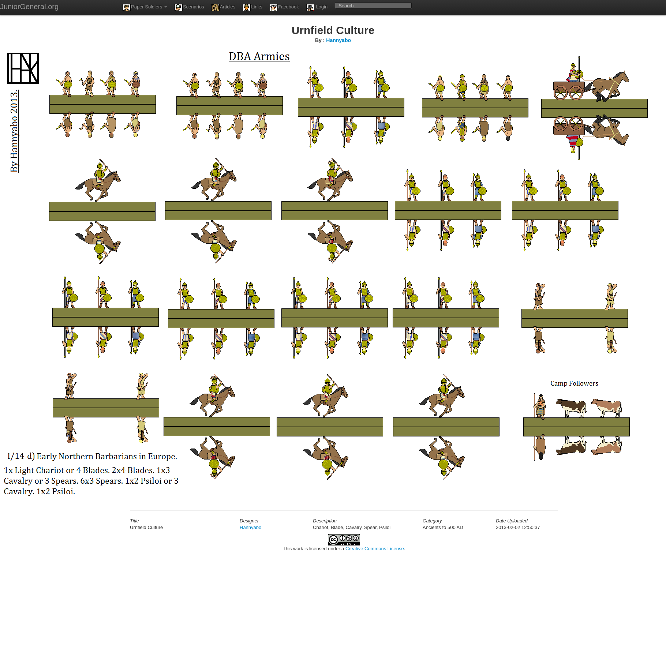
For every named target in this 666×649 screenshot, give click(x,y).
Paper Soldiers (145, 7)
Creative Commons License (374, 548)
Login (317, 7)
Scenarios (189, 7)
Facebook (284, 7)
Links (252, 7)
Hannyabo (338, 40)
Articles (224, 7)
